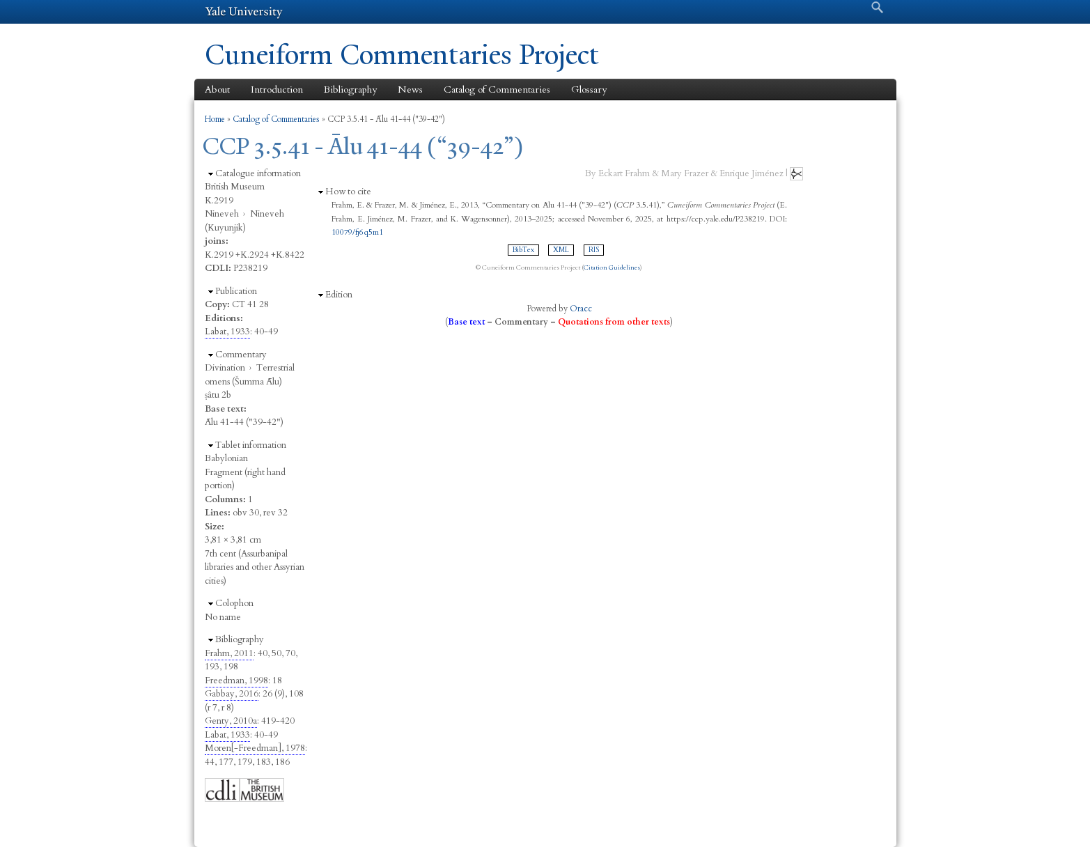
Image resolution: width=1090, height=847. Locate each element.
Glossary (589, 89)
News (410, 89)
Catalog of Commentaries (497, 89)
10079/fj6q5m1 (357, 232)
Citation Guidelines (612, 267)
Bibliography (350, 89)
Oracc (581, 308)
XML (561, 250)
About (217, 89)
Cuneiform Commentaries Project (402, 54)
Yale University (244, 12)
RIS (594, 250)
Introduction (277, 89)
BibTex (523, 250)
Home (215, 119)
